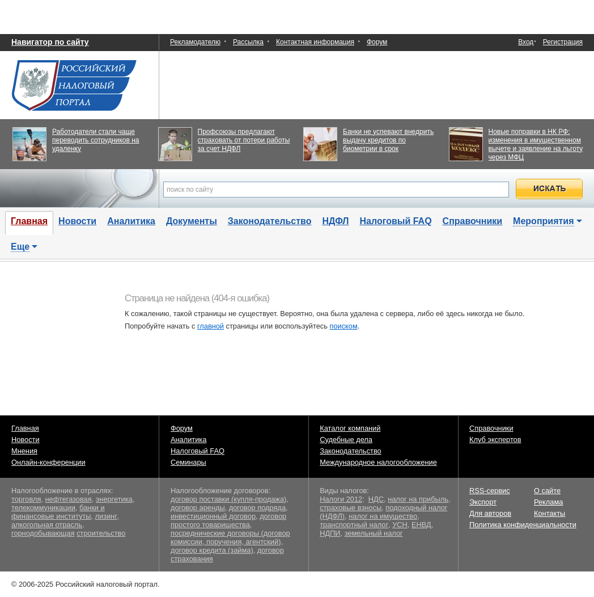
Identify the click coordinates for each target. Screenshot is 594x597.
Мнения (24, 451)
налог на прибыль (418, 499)
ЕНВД (421, 524)
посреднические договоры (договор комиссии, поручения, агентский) (230, 537)
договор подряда (257, 507)
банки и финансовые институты (58, 511)
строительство (101, 533)
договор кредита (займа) (212, 550)
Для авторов (490, 513)
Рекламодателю (195, 42)
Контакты (549, 513)
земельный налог (374, 533)
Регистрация (563, 42)
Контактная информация (315, 42)
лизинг (106, 516)
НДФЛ (335, 221)
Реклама (548, 502)
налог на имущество (383, 516)
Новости (77, 221)
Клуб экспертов (495, 439)
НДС (376, 499)
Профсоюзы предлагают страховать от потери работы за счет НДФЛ (244, 140)
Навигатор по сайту (50, 42)
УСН (400, 524)
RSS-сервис (489, 490)
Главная (25, 428)
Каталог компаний (350, 428)
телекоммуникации (43, 507)
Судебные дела (346, 439)
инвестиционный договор (213, 516)
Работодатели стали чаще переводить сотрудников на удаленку (95, 140)
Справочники (473, 221)
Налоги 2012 (341, 499)
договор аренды (198, 507)
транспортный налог (354, 524)
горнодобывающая (43, 533)
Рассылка (248, 42)
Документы (191, 221)
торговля (26, 499)
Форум (377, 42)
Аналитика (131, 221)
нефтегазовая (68, 499)
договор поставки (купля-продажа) (228, 499)
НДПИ (330, 533)
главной (210, 326)
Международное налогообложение (378, 462)
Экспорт (483, 502)
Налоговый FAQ (396, 221)
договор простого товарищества (228, 520)
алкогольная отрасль (46, 524)
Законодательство (270, 221)
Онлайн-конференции (48, 462)
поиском (343, 326)
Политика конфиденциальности (522, 524)
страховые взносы (350, 507)
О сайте (547, 490)
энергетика (114, 499)
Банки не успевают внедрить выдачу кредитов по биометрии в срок (388, 140)
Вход (525, 42)
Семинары (188, 462)
